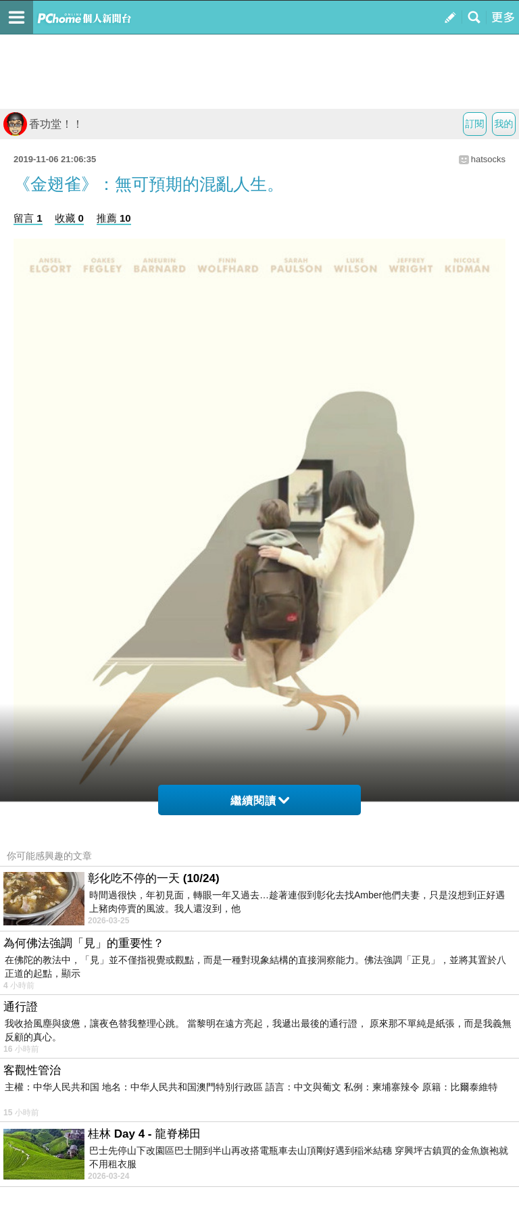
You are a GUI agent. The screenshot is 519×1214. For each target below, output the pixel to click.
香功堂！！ (43, 124)
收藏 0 (69, 218)
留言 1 (28, 218)
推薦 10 (114, 218)
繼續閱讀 (259, 800)
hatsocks (488, 159)
